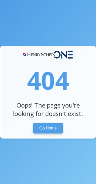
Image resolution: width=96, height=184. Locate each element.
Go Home (48, 127)
